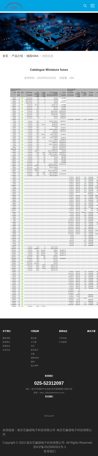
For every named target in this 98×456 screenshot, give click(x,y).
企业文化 (6, 350)
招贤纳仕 (6, 346)
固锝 (33, 362)
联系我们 (6, 342)
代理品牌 (35, 331)
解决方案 (91, 331)
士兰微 (33, 342)
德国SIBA (33, 56)
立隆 (33, 354)
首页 (5, 56)
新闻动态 (63, 331)
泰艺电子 (34, 350)
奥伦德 (33, 338)
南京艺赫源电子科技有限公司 (36, 430)
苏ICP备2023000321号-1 (49, 447)
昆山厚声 (34, 366)
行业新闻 (63, 342)
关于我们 (7, 331)
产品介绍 (17, 56)
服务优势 (6, 338)
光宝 (33, 346)
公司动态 (63, 338)
